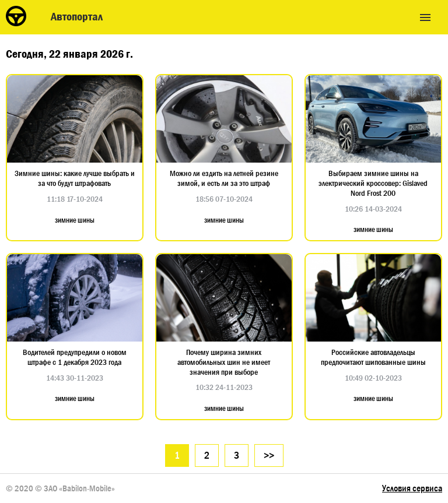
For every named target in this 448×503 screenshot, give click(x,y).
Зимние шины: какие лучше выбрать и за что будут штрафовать (75, 178)
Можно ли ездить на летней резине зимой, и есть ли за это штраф (224, 178)
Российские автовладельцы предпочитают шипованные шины (373, 357)
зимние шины (74, 220)
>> (269, 455)
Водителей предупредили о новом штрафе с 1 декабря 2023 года (75, 357)
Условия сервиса (412, 488)
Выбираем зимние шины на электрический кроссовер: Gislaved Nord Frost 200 (373, 183)
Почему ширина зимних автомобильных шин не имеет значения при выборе (223, 362)
